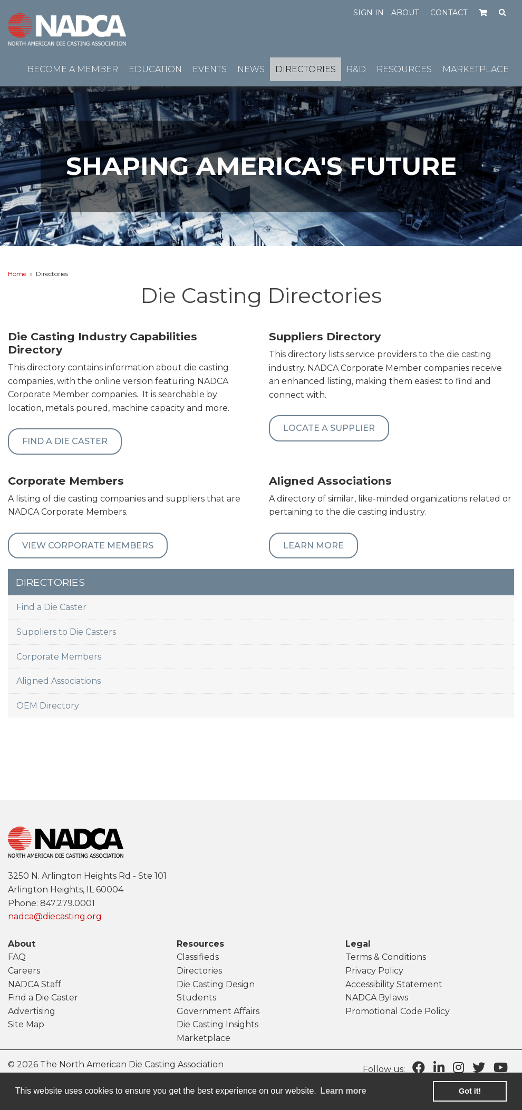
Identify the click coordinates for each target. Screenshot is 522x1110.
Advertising (31, 1011)
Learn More (313, 546)
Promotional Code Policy (397, 1011)
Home (17, 274)
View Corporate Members (87, 546)
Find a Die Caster (51, 607)
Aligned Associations (58, 681)
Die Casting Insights (217, 1024)
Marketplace (203, 1038)
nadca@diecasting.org (55, 916)
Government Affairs (218, 1011)
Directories (199, 971)
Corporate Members (58, 657)
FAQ (17, 957)
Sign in (368, 12)
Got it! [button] (470, 1091)
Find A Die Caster (65, 441)
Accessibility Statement (393, 984)
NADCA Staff (34, 984)
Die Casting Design (216, 984)
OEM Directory (47, 706)
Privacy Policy (374, 971)
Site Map (26, 1024)
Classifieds (198, 957)
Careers (24, 971)
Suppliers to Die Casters (66, 632)
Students (196, 998)
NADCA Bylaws (376, 998)
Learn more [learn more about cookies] (343, 1090)
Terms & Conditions (385, 957)
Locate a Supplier (329, 428)
